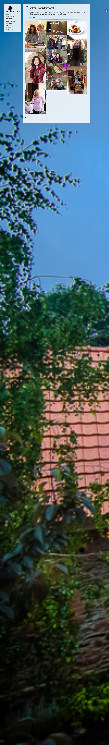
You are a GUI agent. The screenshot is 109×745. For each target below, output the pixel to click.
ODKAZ (84, 94)
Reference (9, 19)
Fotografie (10, 17)
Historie (9, 25)
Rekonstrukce (11, 21)
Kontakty (9, 29)
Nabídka (9, 15)
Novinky (9, 23)
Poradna (9, 27)
